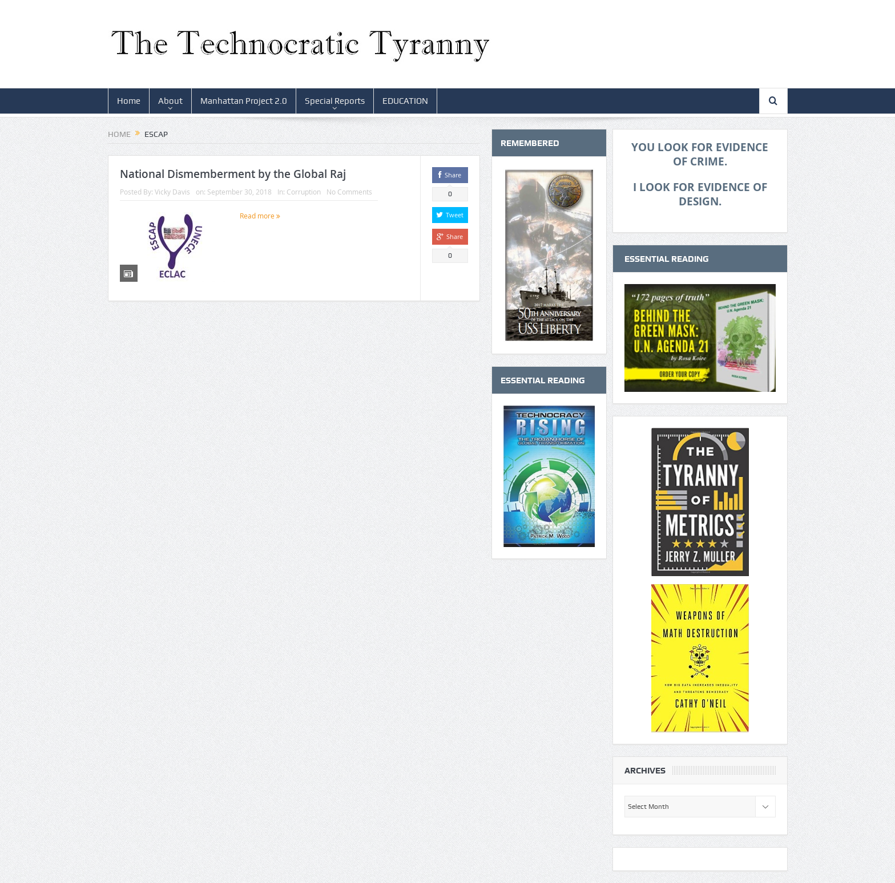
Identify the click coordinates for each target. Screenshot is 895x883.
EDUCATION (405, 101)
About (170, 101)
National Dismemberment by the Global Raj (233, 174)
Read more (260, 215)
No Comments (349, 191)
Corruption (304, 191)
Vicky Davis (172, 191)
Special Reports (335, 101)
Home (128, 101)
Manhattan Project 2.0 (243, 101)
